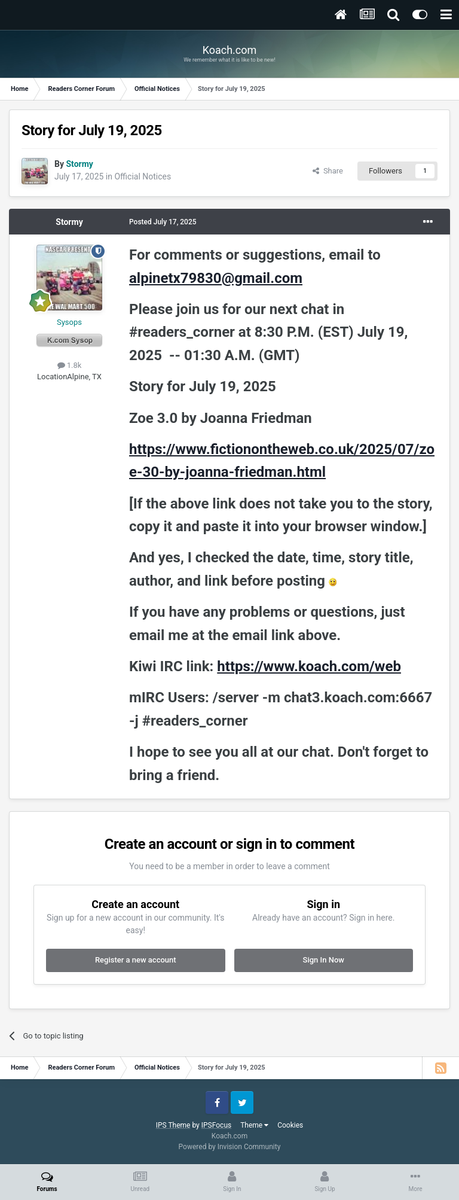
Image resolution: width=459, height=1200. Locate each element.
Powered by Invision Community (230, 1147)
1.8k (69, 365)
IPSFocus (216, 1125)
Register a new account (135, 959)
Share (328, 170)
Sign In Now (323, 959)
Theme (254, 1125)
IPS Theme (173, 1125)
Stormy (69, 222)
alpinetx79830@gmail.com (215, 278)
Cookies (290, 1125)
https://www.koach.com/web (309, 666)
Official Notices (142, 176)
